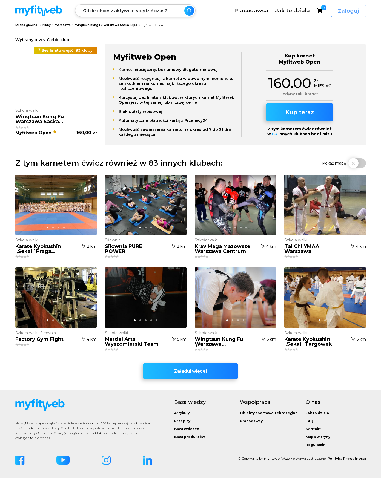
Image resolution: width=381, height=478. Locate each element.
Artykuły (182, 413)
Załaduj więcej (190, 371)
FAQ (309, 421)
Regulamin (316, 445)
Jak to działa (292, 10)
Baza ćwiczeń (186, 429)
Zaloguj (348, 11)
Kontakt (313, 429)
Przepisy (182, 421)
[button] (53, 98)
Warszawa (63, 25)
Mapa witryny (318, 437)
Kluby (46, 25)
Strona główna (26, 25)
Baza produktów (189, 437)
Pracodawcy (251, 421)
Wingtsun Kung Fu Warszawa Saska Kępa (106, 25)
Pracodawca (251, 10)
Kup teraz (299, 112)
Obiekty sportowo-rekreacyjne (269, 413)
